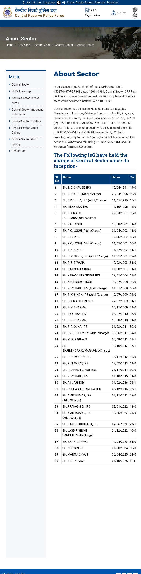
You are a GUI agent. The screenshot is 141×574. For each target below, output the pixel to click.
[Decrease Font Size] (39, 2)
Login (117, 12)
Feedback (112, 2)
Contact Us (19, 151)
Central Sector (64, 45)
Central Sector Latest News (25, 100)
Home (9, 45)
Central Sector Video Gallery (25, 130)
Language (49, 2)
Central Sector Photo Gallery (25, 141)
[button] (24, 2)
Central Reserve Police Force (39, 15)
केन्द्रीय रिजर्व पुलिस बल (36, 10)
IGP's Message (21, 91)
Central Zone (42, 45)
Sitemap (100, 2)
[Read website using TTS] (63, 2)
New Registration (92, 12)
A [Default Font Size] (34, 2)
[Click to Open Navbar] (134, 23)
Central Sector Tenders (26, 121)
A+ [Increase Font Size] (28, 2)
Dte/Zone (24, 45)
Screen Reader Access (80, 2)
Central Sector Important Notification (27, 111)
